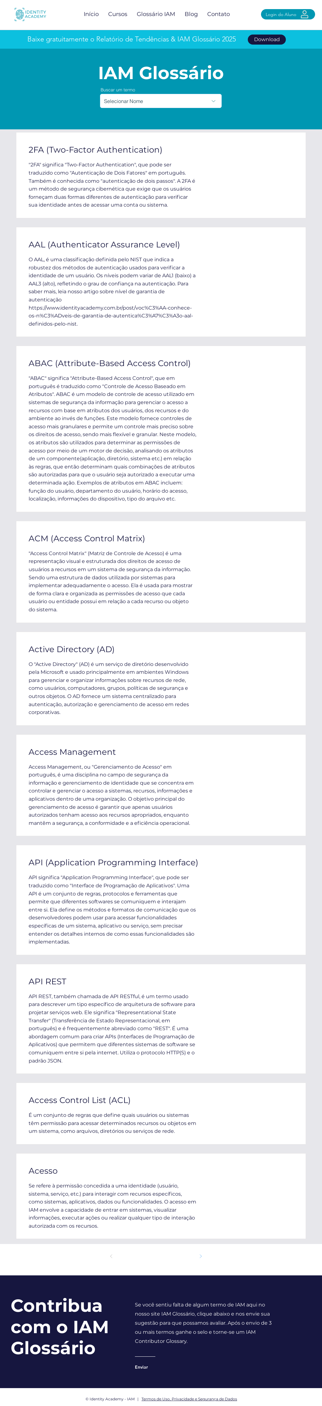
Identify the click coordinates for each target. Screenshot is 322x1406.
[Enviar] (160, 1367)
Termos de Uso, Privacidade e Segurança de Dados (189, 1399)
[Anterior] (111, 1256)
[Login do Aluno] (288, 14)
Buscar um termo (118, 90)
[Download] (267, 40)
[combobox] (161, 101)
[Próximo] (200, 1256)
